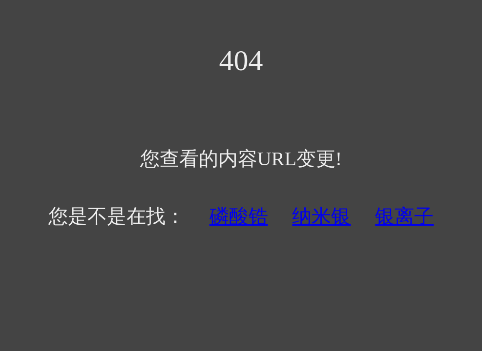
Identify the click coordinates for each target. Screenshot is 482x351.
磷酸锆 (239, 216)
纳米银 (321, 216)
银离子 (404, 216)
